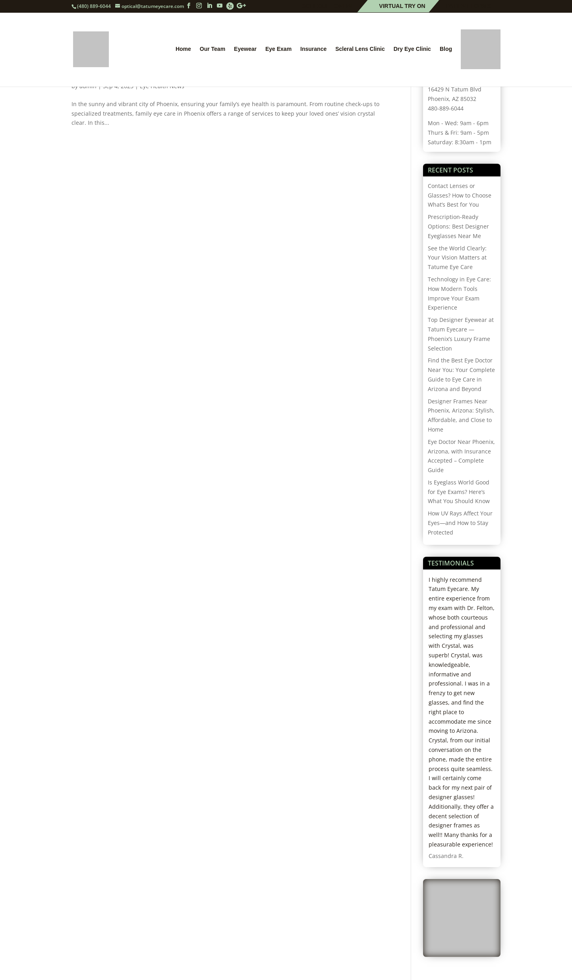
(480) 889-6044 (94, 6)
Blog (446, 49)
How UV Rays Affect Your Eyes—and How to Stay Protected (460, 522)
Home (183, 49)
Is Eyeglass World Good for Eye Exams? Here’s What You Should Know (459, 491)
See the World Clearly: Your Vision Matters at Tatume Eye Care (457, 257)
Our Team (212, 49)
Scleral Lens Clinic (360, 49)
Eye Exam (278, 49)
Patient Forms (468, 6)
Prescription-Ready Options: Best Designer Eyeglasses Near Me (458, 226)
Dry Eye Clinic (412, 49)
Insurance (313, 49)
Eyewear (245, 49)
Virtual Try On (402, 6)
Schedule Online (329, 6)
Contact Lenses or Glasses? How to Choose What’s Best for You (459, 195)
